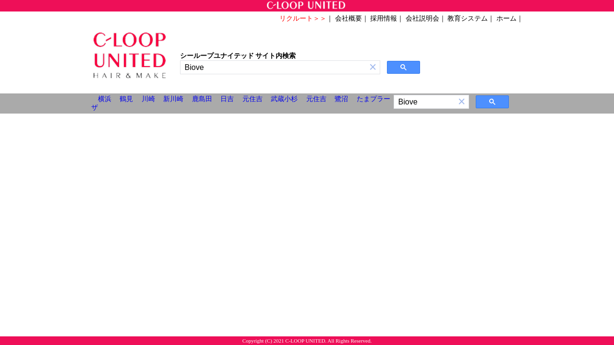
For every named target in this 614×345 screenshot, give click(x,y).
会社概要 (348, 18)
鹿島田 (202, 99)
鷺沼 (341, 99)
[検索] (273, 67)
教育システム (467, 18)
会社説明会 (422, 18)
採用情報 (383, 18)
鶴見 (126, 99)
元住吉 (252, 99)
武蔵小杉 (284, 99)
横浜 (104, 99)
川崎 (148, 99)
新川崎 (173, 99)
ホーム (506, 18)
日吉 (227, 99)
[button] (373, 67)
